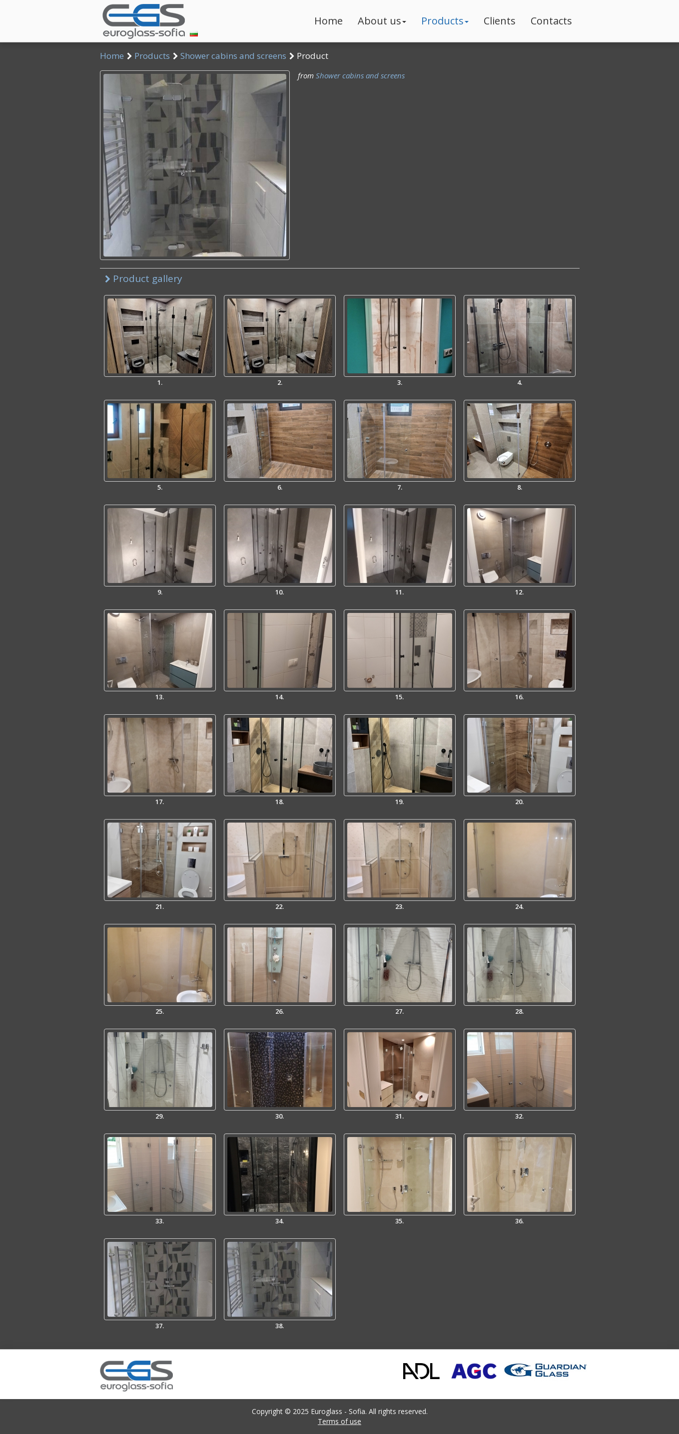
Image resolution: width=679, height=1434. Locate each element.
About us (382, 20)
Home (328, 20)
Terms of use (339, 1421)
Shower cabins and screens (233, 55)
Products (445, 20)
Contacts (551, 20)
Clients (500, 20)
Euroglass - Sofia (338, 1411)
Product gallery (143, 278)
